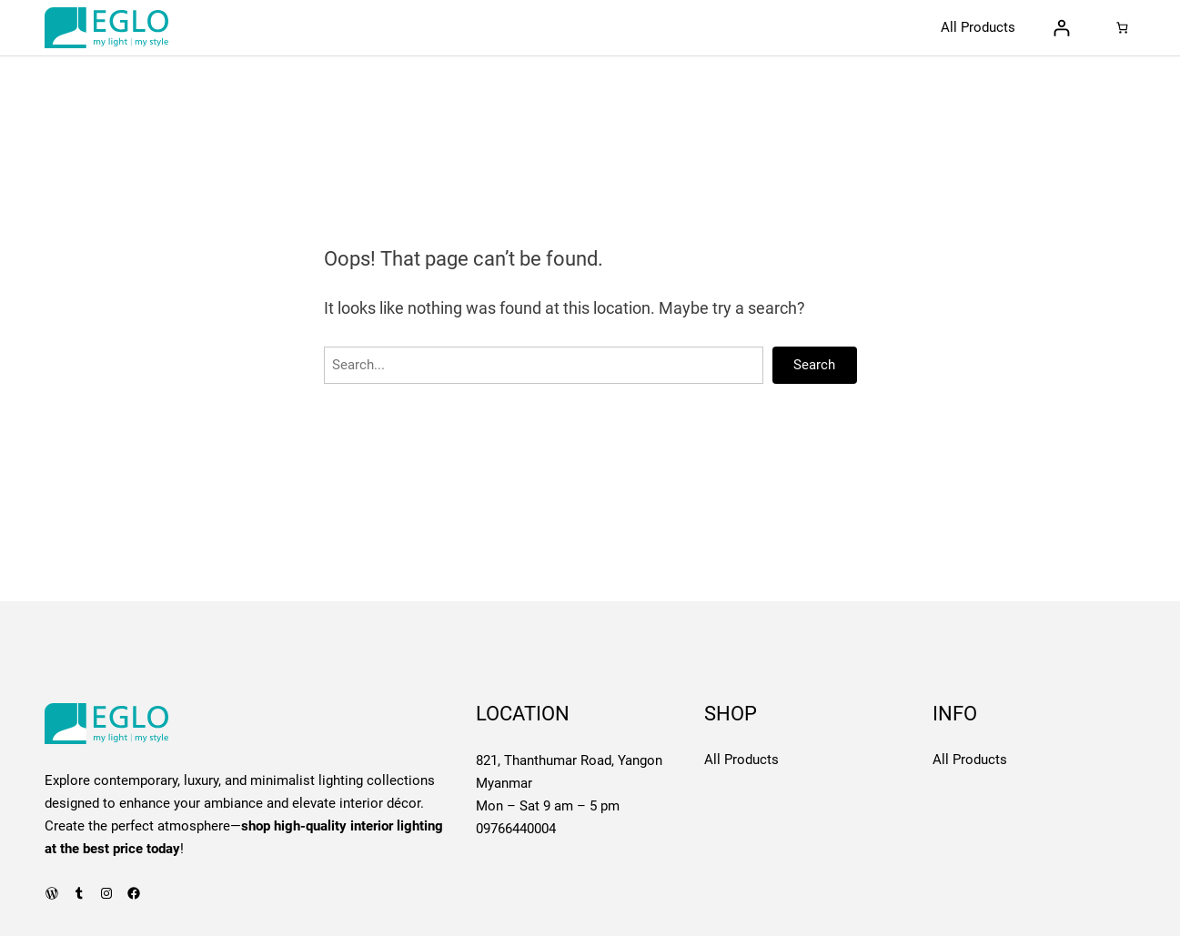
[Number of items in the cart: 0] (1121, 28)
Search (814, 365)
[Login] (1061, 27)
